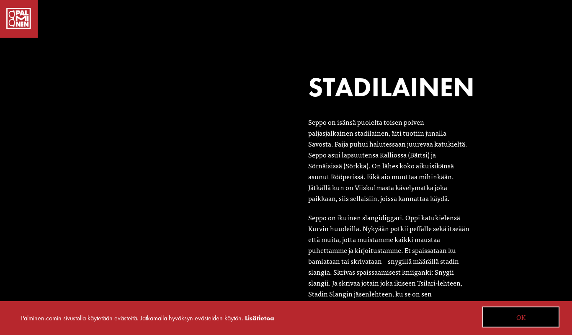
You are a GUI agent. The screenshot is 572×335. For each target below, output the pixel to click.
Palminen (19, 19)
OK (521, 317)
